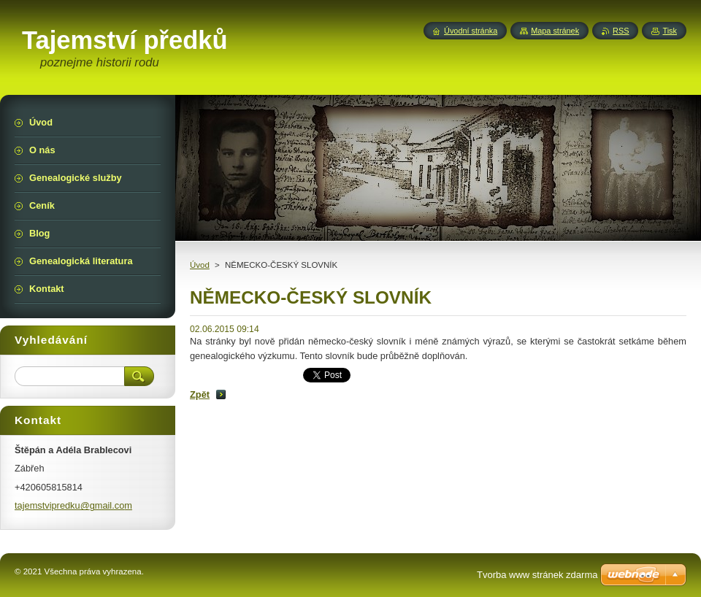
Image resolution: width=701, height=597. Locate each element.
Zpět (200, 394)
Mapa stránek (555, 30)
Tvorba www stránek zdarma (537, 574)
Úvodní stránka (470, 30)
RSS (621, 30)
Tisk (669, 30)
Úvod (200, 265)
